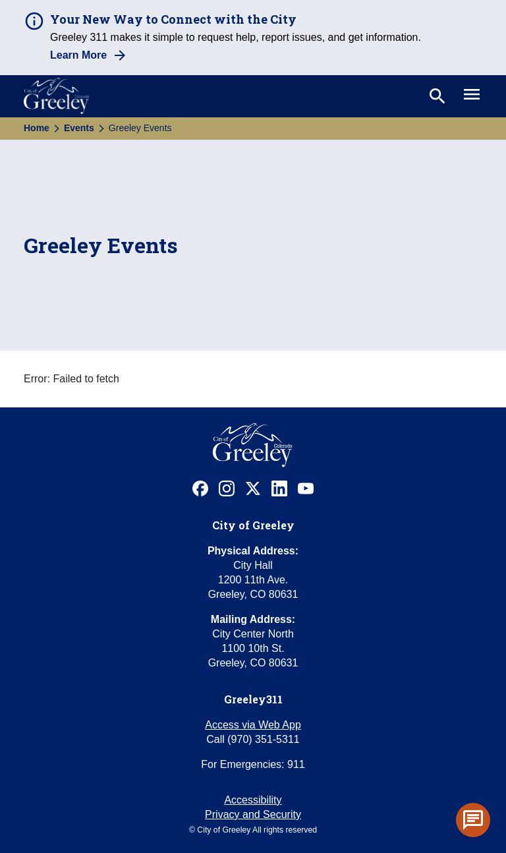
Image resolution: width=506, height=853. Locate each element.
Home (36, 128)
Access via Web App (253, 724)
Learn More (78, 55)
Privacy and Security (253, 814)
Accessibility (252, 800)
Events (79, 128)
